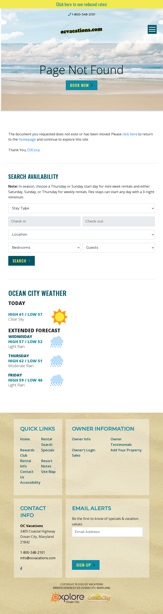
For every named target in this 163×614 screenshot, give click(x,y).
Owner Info (81, 439)
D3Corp (33, 150)
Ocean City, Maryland (95, 588)
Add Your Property (126, 450)
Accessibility (30, 482)
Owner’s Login (83, 450)
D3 (78, 588)
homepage (27, 139)
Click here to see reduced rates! (81, 4)
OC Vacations (31, 525)
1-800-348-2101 (32, 552)
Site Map (48, 471)
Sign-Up (83, 565)
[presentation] (107, 548)
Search (19, 261)
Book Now (79, 85)
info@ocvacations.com (37, 558)
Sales (76, 455)
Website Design (62, 588)
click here (129, 134)
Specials (47, 450)
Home (25, 439)
